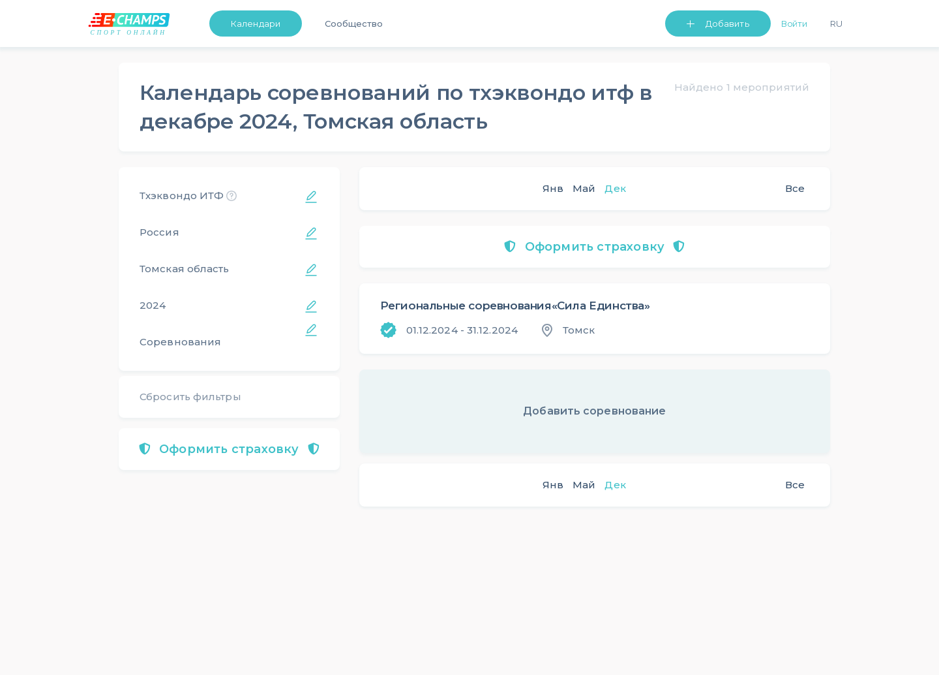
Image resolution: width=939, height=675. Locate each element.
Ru (836, 23)
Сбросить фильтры (190, 396)
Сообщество (354, 23)
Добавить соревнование (594, 411)
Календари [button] (255, 23)
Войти (794, 23)
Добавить (727, 23)
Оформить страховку (229, 449)
